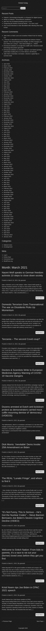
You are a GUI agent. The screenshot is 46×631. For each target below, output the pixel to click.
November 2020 (8, 194)
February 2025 (8, 92)
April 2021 (7, 184)
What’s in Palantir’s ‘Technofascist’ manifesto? (17, 19)
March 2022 (7, 162)
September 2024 (9, 102)
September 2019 (9, 222)
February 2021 (8, 188)
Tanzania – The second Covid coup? (21, 339)
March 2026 (7, 66)
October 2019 (8, 220)
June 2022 (7, 156)
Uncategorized (8, 247)
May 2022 (7, 158)
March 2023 (7, 138)
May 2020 (7, 206)
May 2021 (7, 182)
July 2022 (6, 154)
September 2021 (9, 174)
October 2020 (8, 196)
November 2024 (8, 98)
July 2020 (6, 202)
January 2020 (8, 214)
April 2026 (7, 64)
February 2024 (8, 116)
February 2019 (8, 234)
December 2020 (8, 192)
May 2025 (7, 86)
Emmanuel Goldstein (10, 45)
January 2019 (8, 236)
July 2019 (6, 226)
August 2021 (7, 176)
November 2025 (8, 74)
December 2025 (8, 72)
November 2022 (8, 146)
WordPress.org (8, 261)
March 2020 (7, 210)
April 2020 (7, 208)
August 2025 (7, 80)
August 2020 (7, 200)
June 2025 (7, 84)
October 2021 (8, 172)
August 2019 (7, 224)
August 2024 (7, 104)
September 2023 (9, 126)
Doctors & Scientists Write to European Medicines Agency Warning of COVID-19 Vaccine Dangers (22, 373)
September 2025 (9, 78)
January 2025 (8, 94)
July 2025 (6, 82)
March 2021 (7, 186)
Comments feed (8, 259)
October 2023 (8, 124)
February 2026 (8, 68)
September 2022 (9, 150)
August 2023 (7, 128)
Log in (5, 255)
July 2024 (6, 106)
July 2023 (6, 130)
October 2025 (8, 76)
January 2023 (8, 142)
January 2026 (8, 70)
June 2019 (7, 228)
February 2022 (8, 164)
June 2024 (7, 108)
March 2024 (7, 114)
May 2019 (7, 230)
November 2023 (8, 122)
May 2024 (7, 110)
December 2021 (8, 168)
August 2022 (7, 152)
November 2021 (8, 170)
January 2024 (8, 118)
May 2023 (7, 134)
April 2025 (7, 88)
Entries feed (7, 257)
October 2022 (8, 148)
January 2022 (8, 166)
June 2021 (7, 180)
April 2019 (7, 232)
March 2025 (7, 90)
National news (8, 245)
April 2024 (7, 112)
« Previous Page (7, 621)
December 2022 (8, 144)
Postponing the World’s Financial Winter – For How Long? (21, 23)
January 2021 (8, 190)
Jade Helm (7, 35)
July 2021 (6, 178)
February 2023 (8, 140)
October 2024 (8, 100)
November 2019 (8, 218)
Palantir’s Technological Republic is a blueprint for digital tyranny (23, 17)
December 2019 (8, 216)
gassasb (23, 280)
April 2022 (7, 160)
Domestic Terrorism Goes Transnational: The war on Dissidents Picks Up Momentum (23, 307)
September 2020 (9, 198)
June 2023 (7, 132)
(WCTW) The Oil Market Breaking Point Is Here (18, 21)
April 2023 (7, 136)
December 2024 (8, 96)
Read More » (40, 298)
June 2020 (7, 204)
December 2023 (8, 120)
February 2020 (8, 212)
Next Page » (40, 621)
